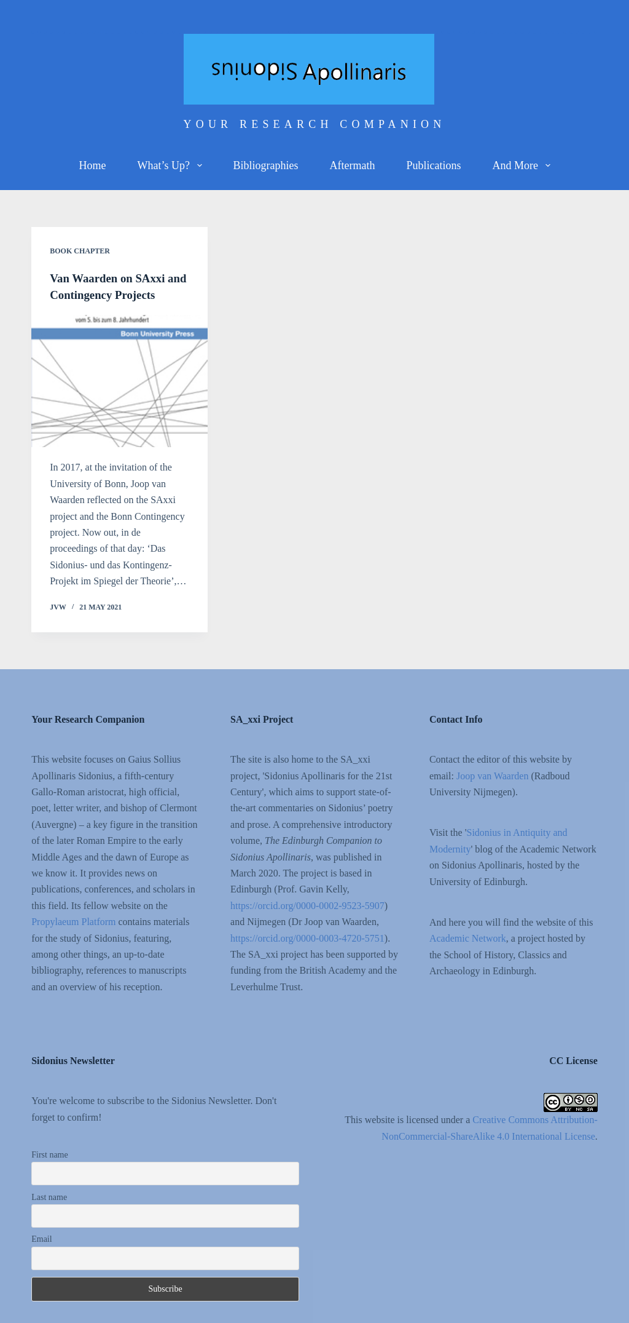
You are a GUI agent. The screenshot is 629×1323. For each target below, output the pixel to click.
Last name (49, 1196)
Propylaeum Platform (73, 921)
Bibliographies (266, 165)
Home (92, 165)
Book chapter (80, 251)
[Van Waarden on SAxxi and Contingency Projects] (119, 380)
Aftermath (352, 165)
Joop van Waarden (492, 775)
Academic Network (467, 938)
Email (41, 1239)
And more (523, 165)
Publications (433, 165)
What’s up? (171, 165)
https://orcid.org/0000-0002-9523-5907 (307, 905)
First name (49, 1154)
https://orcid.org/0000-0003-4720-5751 (307, 937)
